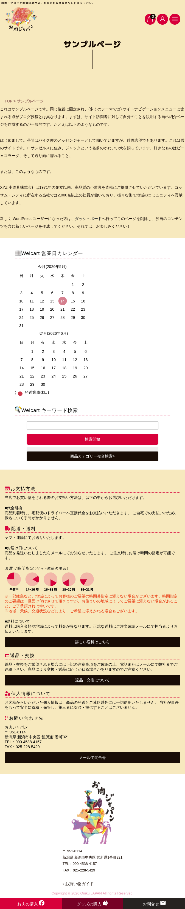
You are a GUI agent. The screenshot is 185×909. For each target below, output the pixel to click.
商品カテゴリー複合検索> (92, 456)
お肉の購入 (30, 904)
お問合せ (154, 904)
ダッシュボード (88, 218)
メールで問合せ (92, 757)
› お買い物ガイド (78, 883)
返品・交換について (92, 680)
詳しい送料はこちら (92, 642)
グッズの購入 (92, 904)
